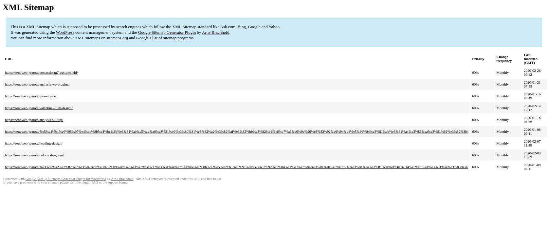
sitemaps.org (117, 37)
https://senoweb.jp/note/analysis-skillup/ (34, 120)
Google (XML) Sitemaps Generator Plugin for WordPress (66, 179)
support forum (118, 182)
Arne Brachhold (215, 32)
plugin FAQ (90, 182)
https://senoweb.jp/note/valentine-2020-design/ (39, 108)
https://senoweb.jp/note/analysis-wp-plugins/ (37, 84)
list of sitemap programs (172, 37)
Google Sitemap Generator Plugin (167, 32)
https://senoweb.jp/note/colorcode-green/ (34, 155)
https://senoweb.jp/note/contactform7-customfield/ (41, 72)
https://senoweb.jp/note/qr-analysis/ (30, 96)
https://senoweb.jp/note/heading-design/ (34, 143)
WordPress (65, 32)
